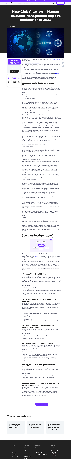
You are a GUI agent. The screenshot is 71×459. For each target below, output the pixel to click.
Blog (36, 447)
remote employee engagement (32, 63)
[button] (18, 3)
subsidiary (37, 256)
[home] (9, 3)
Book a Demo (60, 3)
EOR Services (38, 452)
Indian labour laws (31, 123)
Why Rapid (15, 452)
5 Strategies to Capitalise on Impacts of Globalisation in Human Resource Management (14, 81)
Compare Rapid (16, 456)
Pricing (39, 3)
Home (13, 447)
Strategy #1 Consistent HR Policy (13, 85)
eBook (36, 450)
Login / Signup (52, 3)
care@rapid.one (55, 447)
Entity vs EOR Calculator (41, 454)
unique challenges (56, 59)
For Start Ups (27, 456)
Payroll (26, 450)
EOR (25, 447)
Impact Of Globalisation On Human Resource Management (14, 78)
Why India (14, 450)
